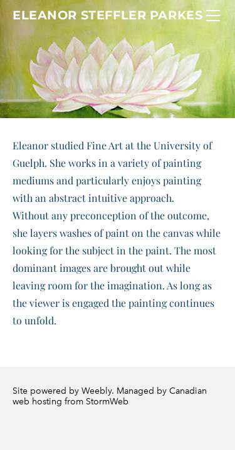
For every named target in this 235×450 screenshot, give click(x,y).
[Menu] (213, 15)
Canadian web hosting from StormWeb (110, 396)
